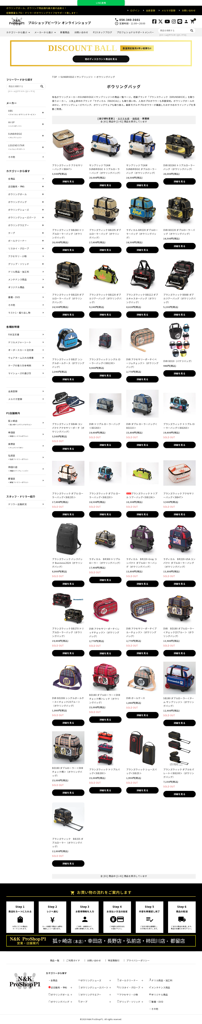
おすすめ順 (123, 118)
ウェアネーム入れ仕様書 (21, 357)
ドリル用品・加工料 (18, 271)
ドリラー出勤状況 (17, 504)
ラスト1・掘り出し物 (19, 312)
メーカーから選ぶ (43, 32)
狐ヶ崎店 (20, 422)
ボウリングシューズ (18, 209)
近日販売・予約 (16, 186)
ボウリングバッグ (105, 76)
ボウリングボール (17, 194)
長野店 (15, 445)
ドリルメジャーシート (19, 342)
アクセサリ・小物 (17, 256)
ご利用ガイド (73, 960)
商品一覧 (54, 960)
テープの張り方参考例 (19, 365)
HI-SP (15, 124)
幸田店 (18, 434)
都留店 (18, 480)
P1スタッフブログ (102, 32)
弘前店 (18, 457)
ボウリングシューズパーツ (22, 217)
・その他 (153, 1008)
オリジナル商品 (16, 287)
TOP (54, 76)
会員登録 (150, 10)
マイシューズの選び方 (19, 373)
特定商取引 (114, 960)
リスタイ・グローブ (18, 248)
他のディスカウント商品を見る (101, 59)
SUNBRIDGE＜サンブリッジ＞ (77, 76)
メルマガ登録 (168, 10)
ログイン (135, 10)
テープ (11, 233)
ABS (22, 112)
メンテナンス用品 (17, 279)
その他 (11, 156)
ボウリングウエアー (18, 225)
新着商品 (65, 32)
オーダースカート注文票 (21, 350)
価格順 (135, 118)
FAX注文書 (13, 334)
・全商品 (53, 980)
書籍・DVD (14, 297)
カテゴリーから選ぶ (16, 32)
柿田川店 (18, 468)
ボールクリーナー (17, 240)
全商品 (11, 178)
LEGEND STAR (16, 147)
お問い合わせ (189, 10)
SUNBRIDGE (15, 135)
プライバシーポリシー (138, 960)
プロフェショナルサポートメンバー (135, 32)
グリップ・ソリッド (18, 264)
